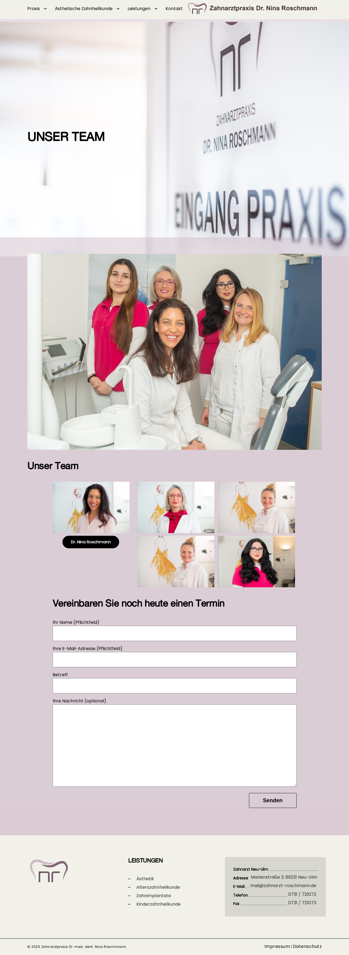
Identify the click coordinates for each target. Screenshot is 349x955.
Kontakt (174, 8)
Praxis (33, 8)
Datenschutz (307, 946)
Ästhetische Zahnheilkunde (84, 8)
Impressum (277, 946)
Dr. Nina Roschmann (91, 542)
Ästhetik (145, 879)
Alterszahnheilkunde (158, 887)
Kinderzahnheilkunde (158, 904)
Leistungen (139, 8)
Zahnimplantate (153, 896)
